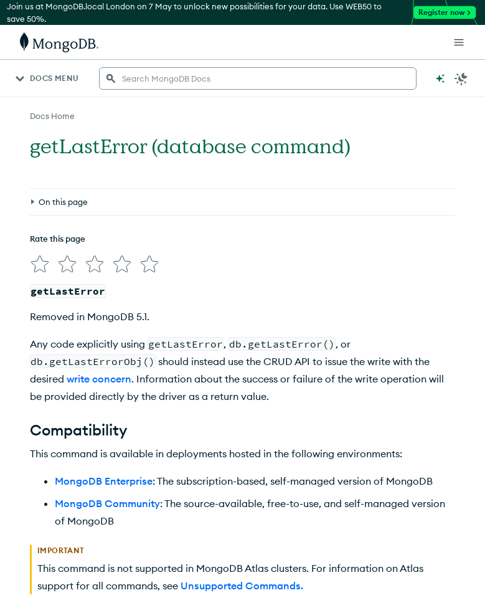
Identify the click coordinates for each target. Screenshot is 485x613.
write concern (99, 379)
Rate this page (57, 239)
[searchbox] (258, 78)
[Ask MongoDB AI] (440, 78)
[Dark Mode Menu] (461, 78)
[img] (40, 264)
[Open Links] (459, 42)
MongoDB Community (107, 503)
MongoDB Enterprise (104, 481)
